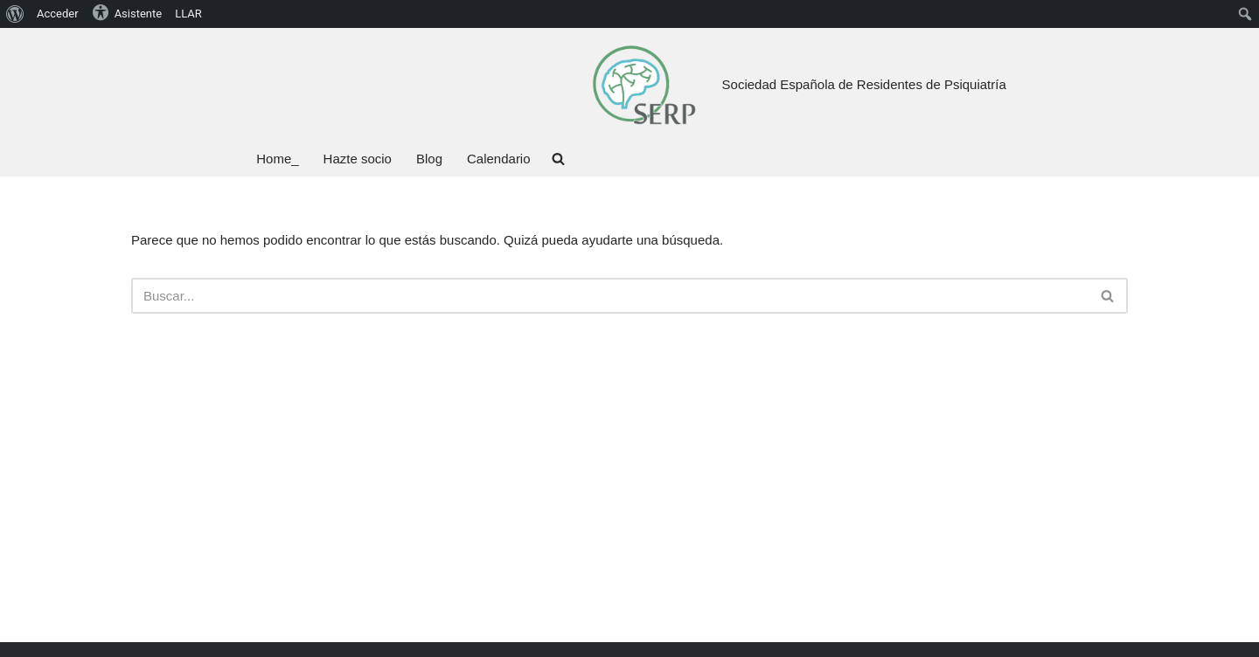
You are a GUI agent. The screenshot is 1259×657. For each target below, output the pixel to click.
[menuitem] (15, 14)
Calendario (499, 158)
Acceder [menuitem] (58, 13)
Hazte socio (357, 158)
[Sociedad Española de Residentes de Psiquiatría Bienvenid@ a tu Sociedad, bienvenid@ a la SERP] (643, 84)
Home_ (277, 158)
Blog (429, 158)
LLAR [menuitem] (188, 13)
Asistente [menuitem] (127, 12)
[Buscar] (610, 296)
